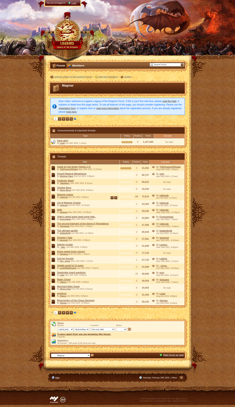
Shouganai (64, 226)
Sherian (63, 303)
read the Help (169, 101)
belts (59, 209)
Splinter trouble (65, 244)
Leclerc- (164, 244)
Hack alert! (62, 140)
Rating (127, 136)
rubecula (64, 197)
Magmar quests (65, 194)
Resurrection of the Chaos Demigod (75, 300)
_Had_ (63, 247)
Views (148, 136)
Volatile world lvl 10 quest (70, 265)
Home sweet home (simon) (71, 251)
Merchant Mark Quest (68, 286)
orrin (162, 173)
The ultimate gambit (67, 230)
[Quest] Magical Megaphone (71, 173)
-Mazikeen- (65, 183)
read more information (107, 108)
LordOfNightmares (68, 268)
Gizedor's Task (64, 237)
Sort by (60, 325)
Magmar (68, 85)
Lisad (62, 143)
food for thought (65, 258)
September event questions (71, 272)
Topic (85, 136)
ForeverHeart (166, 216)
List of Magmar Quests (69, 202)
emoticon (62, 293)
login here (71, 111)
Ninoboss (64, 254)
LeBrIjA (163, 258)
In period (94, 325)
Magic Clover (64, 279)
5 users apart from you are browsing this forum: (84, 334)
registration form (67, 108)
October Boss (64, 187)
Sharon (63, 282)
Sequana (164, 279)
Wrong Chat (65, 289)
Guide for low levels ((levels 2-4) (74, 166)
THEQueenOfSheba (69, 169)
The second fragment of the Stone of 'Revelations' (83, 223)
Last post (169, 135)
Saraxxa (63, 212)
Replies (137, 136)
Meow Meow (65, 190)
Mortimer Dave (66, 176)
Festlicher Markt (65, 180)
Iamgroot (64, 240)
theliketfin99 (65, 233)
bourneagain (65, 219)
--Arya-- (163, 265)
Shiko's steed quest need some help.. (76, 216)
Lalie (62, 275)
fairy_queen (65, 261)
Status (119, 325)
